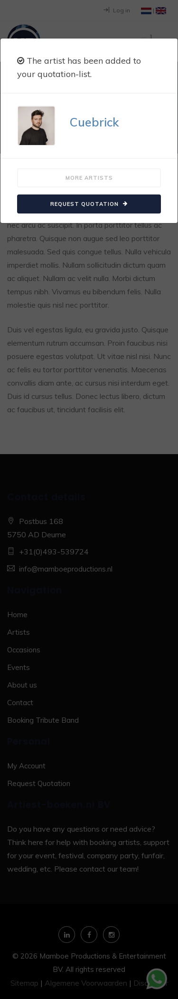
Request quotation (89, 204)
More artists (89, 178)
